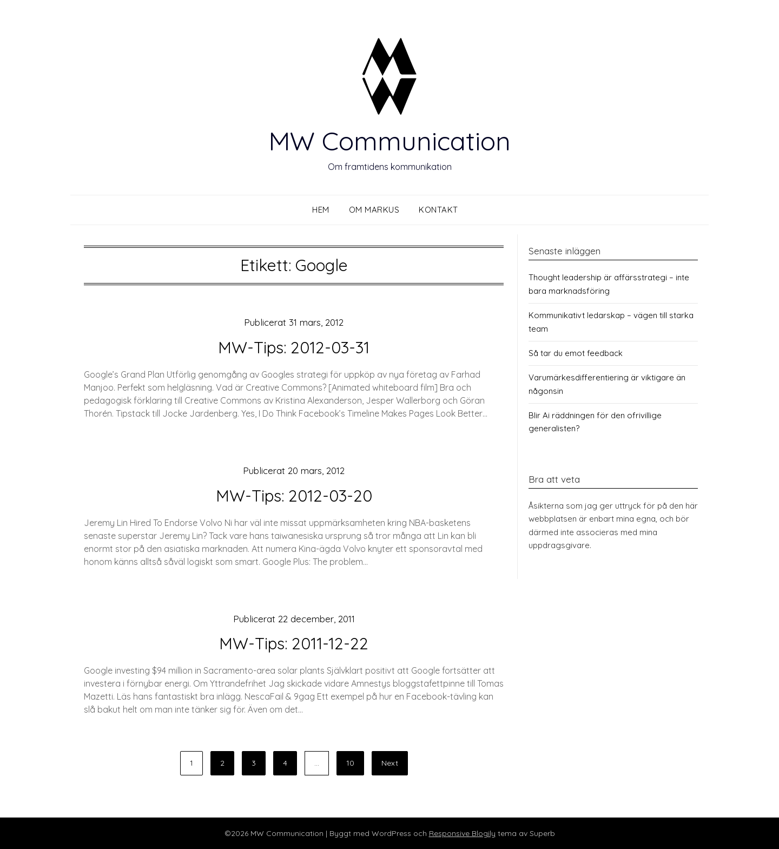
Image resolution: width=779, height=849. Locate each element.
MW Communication (389, 140)
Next (389, 763)
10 (350, 763)
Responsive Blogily (462, 833)
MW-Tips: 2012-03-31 (293, 347)
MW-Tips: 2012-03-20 (294, 495)
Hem (320, 210)
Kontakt (438, 210)
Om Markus (374, 210)
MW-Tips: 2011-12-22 (293, 643)
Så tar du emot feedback (576, 353)
